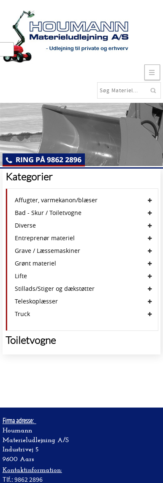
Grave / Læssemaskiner (47, 251)
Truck (22, 314)
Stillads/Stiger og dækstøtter (55, 288)
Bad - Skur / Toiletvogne (48, 213)
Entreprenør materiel (45, 238)
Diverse (25, 225)
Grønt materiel (35, 263)
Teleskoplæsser (36, 301)
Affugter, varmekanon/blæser (56, 200)
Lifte (21, 276)
